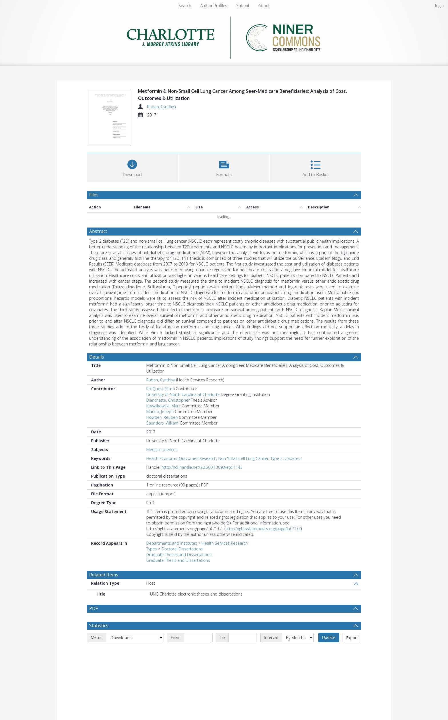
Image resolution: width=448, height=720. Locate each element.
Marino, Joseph (160, 411)
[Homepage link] (224, 36)
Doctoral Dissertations (182, 549)
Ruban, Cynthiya (161, 106)
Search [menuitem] (185, 5)
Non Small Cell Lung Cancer (243, 458)
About (264, 5)
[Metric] (134, 637)
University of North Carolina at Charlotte (183, 394)
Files (94, 195)
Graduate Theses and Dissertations (178, 554)
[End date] (242, 637)
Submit (242, 5)
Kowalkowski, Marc (163, 406)
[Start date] (198, 637)
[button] (224, 166)
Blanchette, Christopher (168, 400)
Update (328, 637)
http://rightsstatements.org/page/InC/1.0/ (263, 528)
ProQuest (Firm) (160, 388)
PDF (93, 608)
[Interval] (297, 637)
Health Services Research (225, 543)
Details (96, 357)
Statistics (98, 625)
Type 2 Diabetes (285, 458)
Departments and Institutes (171, 543)
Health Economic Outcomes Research (181, 458)
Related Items (103, 575)
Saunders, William (162, 423)
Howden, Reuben (162, 417)
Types (151, 549)
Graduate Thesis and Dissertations (178, 560)
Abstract (98, 231)
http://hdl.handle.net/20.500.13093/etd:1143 (202, 467)
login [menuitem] (439, 5)
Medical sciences (161, 449)
